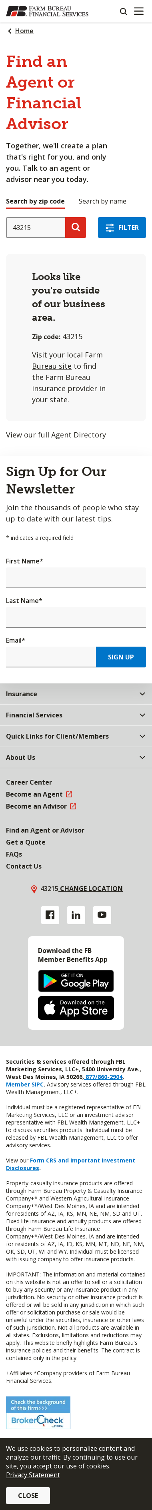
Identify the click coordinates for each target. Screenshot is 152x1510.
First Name (24, 561)
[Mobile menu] (138, 11)
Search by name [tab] (102, 201)
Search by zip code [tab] (35, 201)
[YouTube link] (102, 915)
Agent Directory (78, 434)
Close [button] (28, 1495)
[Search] (123, 11)
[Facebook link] (50, 915)
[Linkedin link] (76, 915)
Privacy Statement (33, 1474)
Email (15, 640)
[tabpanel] (76, 328)
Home (24, 30)
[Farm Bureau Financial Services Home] (47, 11)
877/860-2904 (103, 1077)
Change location (90, 888)
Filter (128, 227)
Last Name (24, 600)
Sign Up (121, 657)
